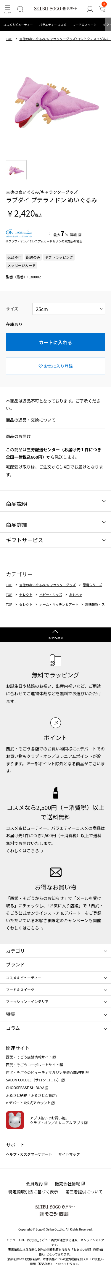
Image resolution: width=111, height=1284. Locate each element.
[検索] (20, 9)
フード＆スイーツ (84, 24)
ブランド (15, 964)
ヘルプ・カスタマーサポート (29, 1154)
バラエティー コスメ (52, 24)
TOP (9, 39)
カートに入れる (55, 342)
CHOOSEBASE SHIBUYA (25, 1087)
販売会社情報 (67, 1184)
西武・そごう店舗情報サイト (29, 1056)
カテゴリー (18, 950)
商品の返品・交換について (31, 420)
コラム (13, 1027)
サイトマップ (69, 1154)
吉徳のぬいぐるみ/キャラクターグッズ (42, 192)
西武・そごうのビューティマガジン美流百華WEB (45, 1072)
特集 (10, 1014)
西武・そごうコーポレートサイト (32, 1064)
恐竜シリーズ (92, 585)
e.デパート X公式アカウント (28, 1102)
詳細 (73, 234)
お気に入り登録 (58, 366)
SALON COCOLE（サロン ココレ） (33, 1079)
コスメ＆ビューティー (18, 24)
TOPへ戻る (55, 637)
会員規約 (34, 1184)
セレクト (25, 595)
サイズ (12, 309)
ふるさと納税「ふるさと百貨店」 (32, 1095)
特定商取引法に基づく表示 (33, 1192)
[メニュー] (7, 9)
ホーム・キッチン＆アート (58, 604)
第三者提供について (84, 1192)
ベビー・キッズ (50, 595)
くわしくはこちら (22, 851)
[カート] (102, 9)
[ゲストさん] (90, 9)
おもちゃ (75, 595)
